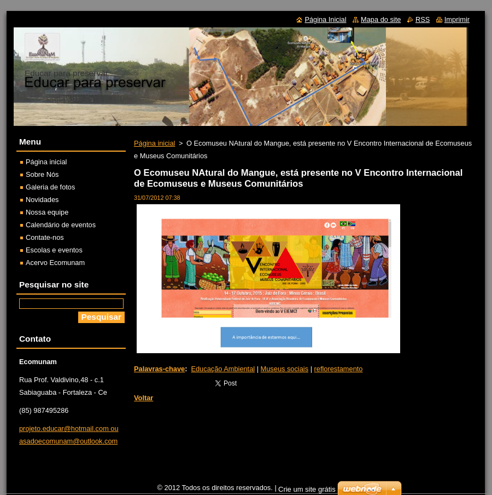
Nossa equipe (47, 212)
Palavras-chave (159, 369)
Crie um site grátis (307, 489)
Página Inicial (325, 19)
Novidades (42, 199)
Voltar (143, 398)
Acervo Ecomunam (55, 262)
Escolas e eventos (54, 250)
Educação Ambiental (223, 369)
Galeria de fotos (50, 187)
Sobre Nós (42, 174)
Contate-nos (45, 237)
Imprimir (457, 19)
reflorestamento (338, 369)
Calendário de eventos (61, 225)
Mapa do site (381, 19)
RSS (422, 19)
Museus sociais (284, 369)
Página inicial (154, 143)
